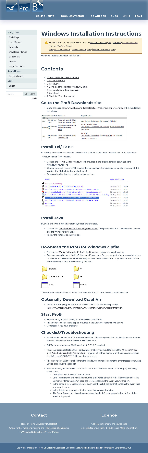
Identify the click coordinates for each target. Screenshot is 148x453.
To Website (24, 432)
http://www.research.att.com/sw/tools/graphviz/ (98, 307)
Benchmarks (15, 56)
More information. (128, 428)
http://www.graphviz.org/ (60, 307)
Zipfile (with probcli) (68, 252)
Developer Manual (18, 52)
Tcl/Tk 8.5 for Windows (70, 161)
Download (98, 19)
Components (46, 19)
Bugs (114, 19)
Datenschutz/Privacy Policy (44, 432)
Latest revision (79, 49)
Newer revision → (101, 49)
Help (34, 98)
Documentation (73, 19)
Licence (12, 61)
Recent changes (16, 76)
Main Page (14, 37)
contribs (117, 42)
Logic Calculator (17, 66)
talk (109, 42)
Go (25, 94)
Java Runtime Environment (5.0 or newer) (78, 228)
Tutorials (13, 47)
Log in (12, 85)
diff (51, 49)
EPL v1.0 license (111, 428)
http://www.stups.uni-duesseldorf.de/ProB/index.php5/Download (93, 108)
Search (32, 94)
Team (138, 19)
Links (126, 19)
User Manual (15, 42)
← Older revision (62, 49)
